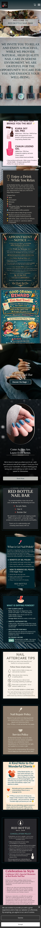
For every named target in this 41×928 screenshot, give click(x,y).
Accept (20, 924)
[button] (35, 4)
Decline (20, 918)
